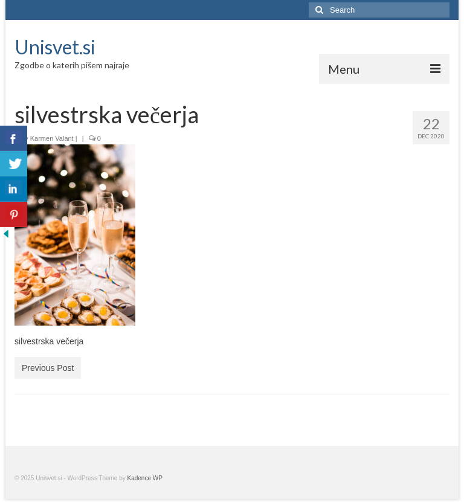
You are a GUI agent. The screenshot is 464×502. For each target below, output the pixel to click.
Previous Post (48, 368)
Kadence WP (145, 478)
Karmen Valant (52, 138)
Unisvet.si (54, 47)
